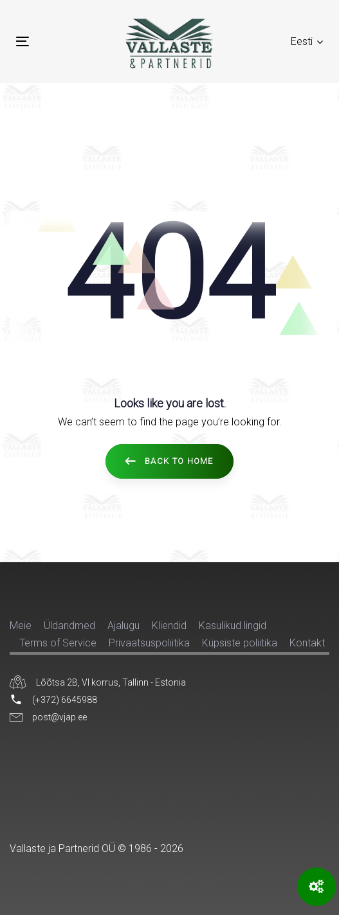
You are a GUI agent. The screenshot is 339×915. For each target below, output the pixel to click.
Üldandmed (69, 625)
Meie (21, 625)
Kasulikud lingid (232, 625)
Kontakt (307, 643)
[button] (307, 41)
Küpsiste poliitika (239, 643)
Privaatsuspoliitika (149, 643)
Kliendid (169, 625)
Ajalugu (123, 625)
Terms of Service (57, 643)
